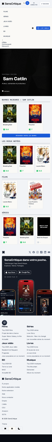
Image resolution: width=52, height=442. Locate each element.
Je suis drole (31, 353)
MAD (4, 370)
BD (3, 360)
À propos (5, 384)
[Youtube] (49, 253)
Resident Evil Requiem (10, 350)
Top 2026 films (7, 330)
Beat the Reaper (42, 237)
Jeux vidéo (7, 343)
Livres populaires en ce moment (38, 356)
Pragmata (5, 353)
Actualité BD (6, 373)
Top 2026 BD (7, 364)
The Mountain (32, 367)
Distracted (30, 370)
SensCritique (5, 74)
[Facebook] (34, 253)
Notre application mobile (11, 387)
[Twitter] (30, 253)
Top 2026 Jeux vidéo (9, 347)
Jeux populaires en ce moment (13, 356)
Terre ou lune (7, 367)
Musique (31, 360)
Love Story (31, 333)
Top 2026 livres (32, 347)
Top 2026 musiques (34, 364)
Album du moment (33, 373)
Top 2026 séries (32, 330)
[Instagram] (37, 253)
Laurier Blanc (40, 166)
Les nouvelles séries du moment (38, 339)
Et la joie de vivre (33, 350)
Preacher (32, 124)
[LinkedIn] (45, 253)
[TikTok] (41, 253)
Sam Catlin (14, 74)
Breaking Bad (7, 124)
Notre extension (8, 390)
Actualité (5, 339)
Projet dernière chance (10, 333)
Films (5, 326)
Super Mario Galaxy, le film (12, 336)
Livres (30, 343)
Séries (30, 326)
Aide (3, 394)
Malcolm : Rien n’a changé (36, 336)
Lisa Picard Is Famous (33, 203)
